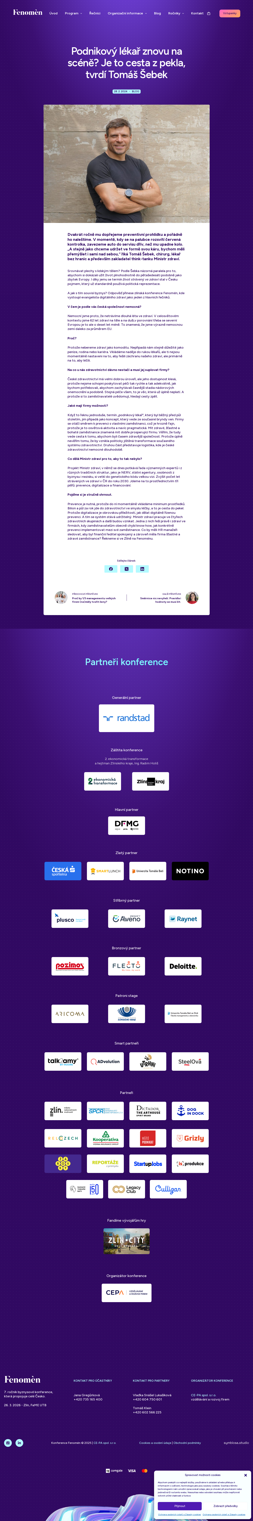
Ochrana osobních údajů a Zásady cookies (179, 1514)
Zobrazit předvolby (226, 1506)
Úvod (53, 13)
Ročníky (176, 13)
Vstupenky (230, 13)
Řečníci (94, 13)
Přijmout (179, 1506)
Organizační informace (128, 13)
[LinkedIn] (142, 571)
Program (74, 13)
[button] (245, 1475)
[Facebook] (110, 571)
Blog (157, 13)
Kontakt (197, 13)
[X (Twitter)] (126, 571)
